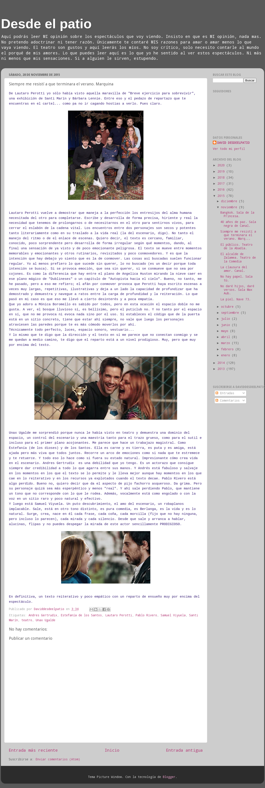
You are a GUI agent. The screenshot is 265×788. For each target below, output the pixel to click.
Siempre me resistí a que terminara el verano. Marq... (238, 235)
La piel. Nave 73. (235, 299)
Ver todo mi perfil (229, 149)
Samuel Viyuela (173, 615)
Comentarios (227, 400)
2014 (221, 363)
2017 (221, 184)
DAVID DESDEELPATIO (233, 143)
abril (226, 337)
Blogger (169, 777)
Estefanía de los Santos (81, 615)
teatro (26, 620)
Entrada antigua (184, 750)
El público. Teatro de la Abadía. (236, 246)
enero (226, 355)
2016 (221, 190)
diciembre (230, 201)
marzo (226, 343)
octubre (228, 307)
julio (226, 319)
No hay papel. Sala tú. (236, 278)
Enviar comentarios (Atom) (57, 759)
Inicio (112, 750)
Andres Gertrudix (43, 615)
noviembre (230, 207)
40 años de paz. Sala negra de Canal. (238, 223)
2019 (221, 171)
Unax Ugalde (45, 620)
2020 (221, 165)
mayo (225, 331)
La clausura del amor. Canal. (233, 269)
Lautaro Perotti (118, 615)
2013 (221, 369)
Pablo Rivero (146, 615)
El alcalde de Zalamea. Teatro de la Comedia (238, 257)
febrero (228, 349)
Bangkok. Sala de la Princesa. (237, 214)
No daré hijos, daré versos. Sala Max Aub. (237, 289)
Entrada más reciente (33, 750)
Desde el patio (46, 23)
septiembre (231, 313)
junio (226, 325)
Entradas (224, 393)
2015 (221, 196)
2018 (221, 177)
